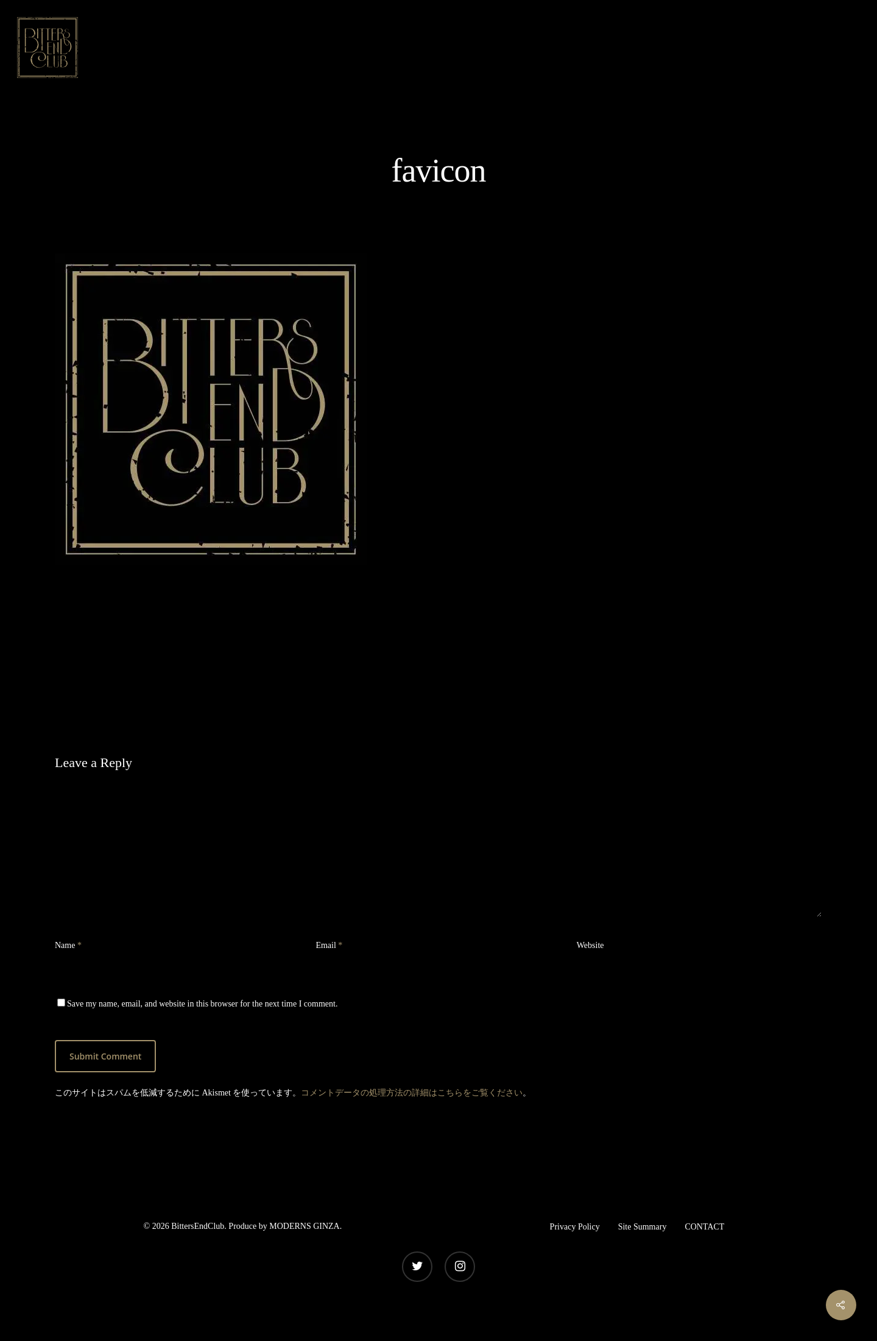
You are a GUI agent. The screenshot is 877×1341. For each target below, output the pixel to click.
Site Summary (642, 1226)
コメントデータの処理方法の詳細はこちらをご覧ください (412, 1092)
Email (328, 945)
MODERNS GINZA (304, 1226)
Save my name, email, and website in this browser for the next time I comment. (202, 1003)
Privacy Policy (575, 1226)
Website (590, 945)
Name (68, 945)
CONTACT (704, 1226)
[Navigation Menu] (849, 47)
